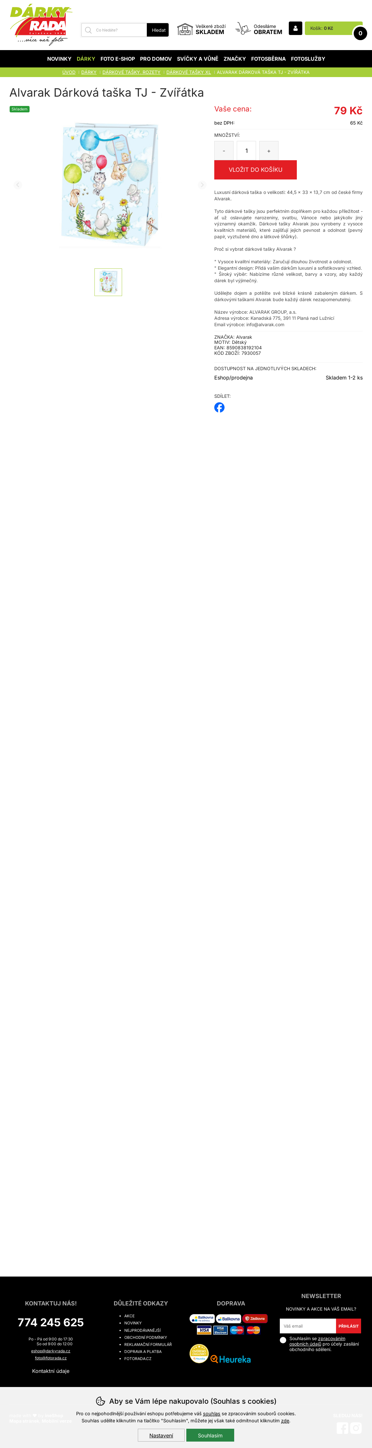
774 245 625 (51, 1322)
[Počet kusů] (246, 150)
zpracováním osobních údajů (317, 1341)
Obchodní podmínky (145, 1337)
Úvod (68, 72)
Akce (129, 1315)
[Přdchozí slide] (17, 185)
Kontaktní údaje (50, 1371)
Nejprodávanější (142, 1330)
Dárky (86, 59)
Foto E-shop (118, 59)
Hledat (159, 30)
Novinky (59, 59)
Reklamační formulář (148, 1344)
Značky (235, 59)
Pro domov (156, 59)
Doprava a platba (143, 1351)
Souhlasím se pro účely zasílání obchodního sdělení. (319, 1344)
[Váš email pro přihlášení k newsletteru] (308, 1326)
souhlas (211, 1413)
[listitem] (108, 282)
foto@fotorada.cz (51, 1358)
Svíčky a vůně (197, 59)
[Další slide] (202, 185)
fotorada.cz (138, 1358)
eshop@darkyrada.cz (50, 1350)
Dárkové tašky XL (188, 72)
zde (285, 1420)
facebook (219, 405)
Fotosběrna (268, 59)
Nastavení (161, 1435)
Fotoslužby (308, 59)
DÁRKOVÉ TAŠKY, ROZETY (131, 72)
